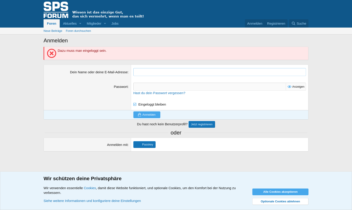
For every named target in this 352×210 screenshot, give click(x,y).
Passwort (121, 87)
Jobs (115, 23)
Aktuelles (70, 23)
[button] (80, 23)
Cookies (90, 188)
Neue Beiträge (53, 30)
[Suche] (298, 23)
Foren (51, 23)
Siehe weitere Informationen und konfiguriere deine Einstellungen (92, 201)
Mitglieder (94, 23)
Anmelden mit (117, 145)
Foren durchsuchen (78, 30)
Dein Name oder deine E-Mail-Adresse (99, 72)
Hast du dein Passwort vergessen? (159, 93)
